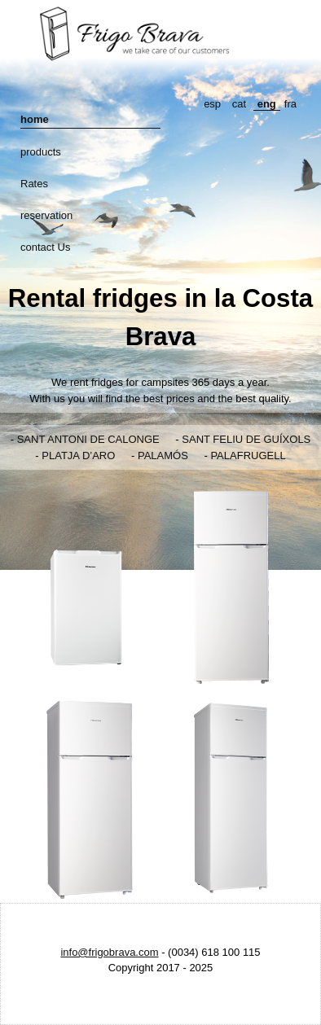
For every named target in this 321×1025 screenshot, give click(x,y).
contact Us (45, 247)
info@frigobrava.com (109, 952)
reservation (46, 215)
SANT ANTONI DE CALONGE (88, 439)
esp (212, 104)
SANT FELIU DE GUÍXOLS (246, 439)
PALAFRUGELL (247, 455)
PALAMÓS (163, 455)
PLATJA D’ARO (78, 455)
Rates (34, 183)
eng (266, 104)
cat (239, 104)
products (40, 152)
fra (290, 104)
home (34, 119)
